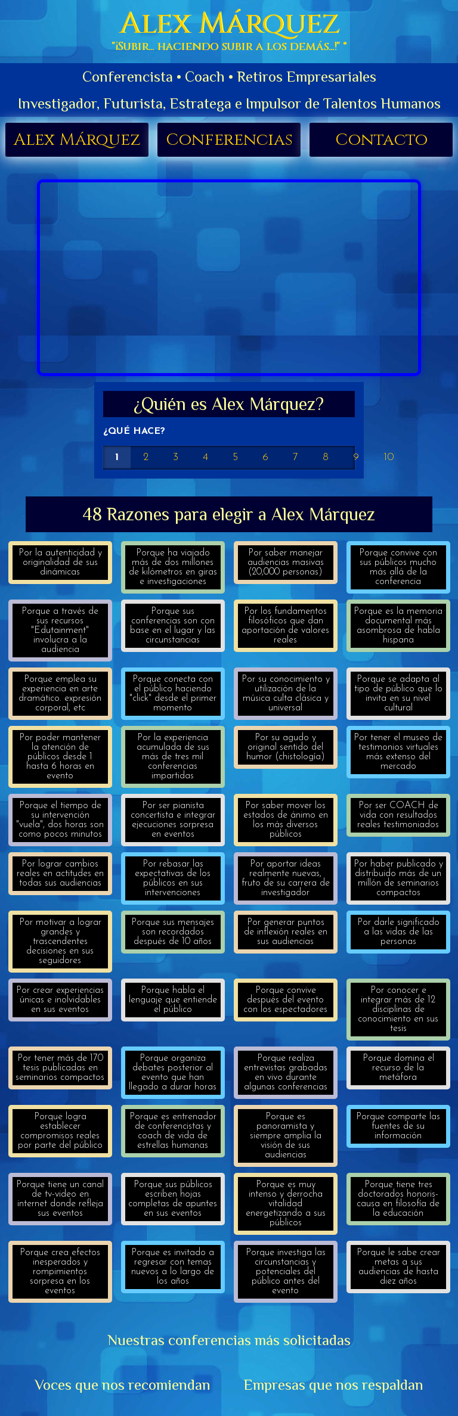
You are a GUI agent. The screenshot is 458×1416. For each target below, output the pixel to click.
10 (388, 457)
